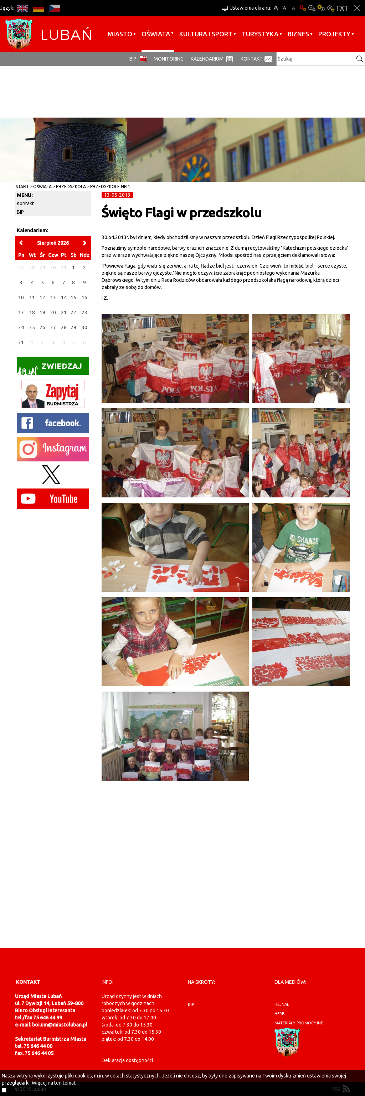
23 (84, 312)
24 (21, 327)
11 (32, 297)
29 (73, 327)
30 (84, 327)
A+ (275, 8)
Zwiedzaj (49, 368)
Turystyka (260, 33)
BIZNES (298, 33)
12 (42, 297)
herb (279, 1014)
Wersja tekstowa (342, 8)
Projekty (334, 33)
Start (22, 186)
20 (53, 312)
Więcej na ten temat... (55, 1083)
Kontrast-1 (321, 8)
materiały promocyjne (298, 1023)
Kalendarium (207, 59)
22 (73, 312)
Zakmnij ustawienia (357, 8)
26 (42, 327)
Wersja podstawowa (302, 8)
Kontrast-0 (312, 8)
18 (32, 312)
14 (64, 297)
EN (22, 8)
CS (54, 8)
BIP (133, 59)
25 (32, 327)
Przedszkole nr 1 (110, 186)
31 (21, 342)
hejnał (281, 1004)
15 (73, 297)
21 (64, 312)
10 (21, 297)
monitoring (169, 59)
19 (42, 312)
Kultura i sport (205, 33)
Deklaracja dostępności (127, 1060)
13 (53, 297)
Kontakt (252, 59)
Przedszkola (71, 186)
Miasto (120, 33)
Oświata (156, 33)
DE (38, 8)
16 (84, 297)
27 (53, 327)
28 (64, 327)
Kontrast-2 (330, 8)
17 (21, 312)
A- (293, 8)
